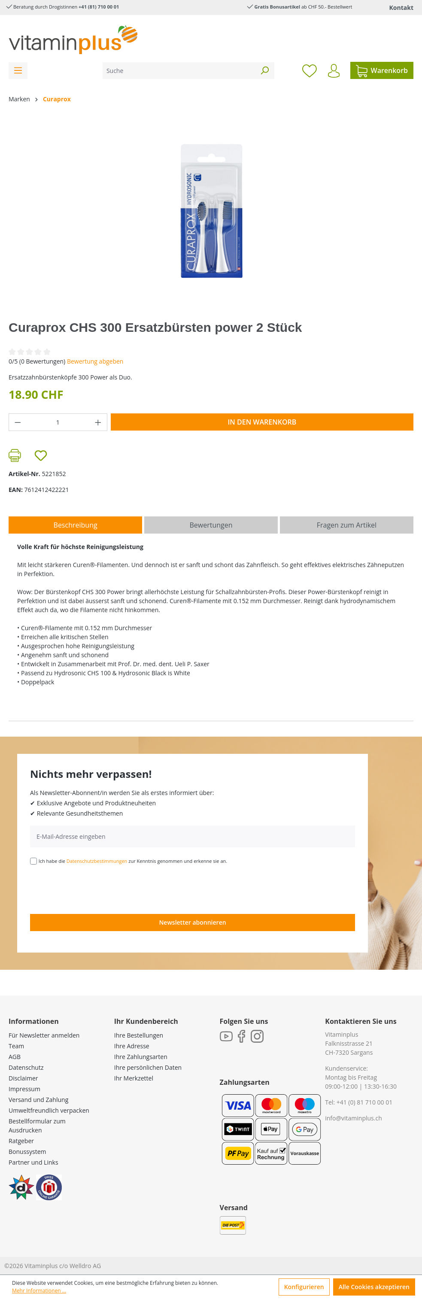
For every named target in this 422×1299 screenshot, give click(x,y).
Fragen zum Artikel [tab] (346, 525)
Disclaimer (23, 1078)
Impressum (24, 1089)
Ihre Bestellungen (138, 1035)
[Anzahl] (58, 422)
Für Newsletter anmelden (44, 1035)
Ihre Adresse (131, 1046)
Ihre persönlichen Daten (148, 1067)
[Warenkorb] (381, 70)
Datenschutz (26, 1067)
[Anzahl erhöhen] (98, 422)
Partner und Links (33, 1162)
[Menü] (18, 70)
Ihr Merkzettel (133, 1078)
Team (16, 1046)
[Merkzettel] (309, 70)
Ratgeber (21, 1141)
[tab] (75, 525)
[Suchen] (264, 70)
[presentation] (95, 888)
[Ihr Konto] (333, 71)
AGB (15, 1057)
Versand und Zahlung (38, 1100)
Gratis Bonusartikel (277, 6)
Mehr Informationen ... (39, 1290)
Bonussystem (27, 1151)
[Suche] (179, 70)
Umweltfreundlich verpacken (49, 1110)
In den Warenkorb (262, 422)
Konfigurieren (304, 1287)
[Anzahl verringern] (18, 422)
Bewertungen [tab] (210, 525)
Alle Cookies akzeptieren (374, 1287)
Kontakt (401, 7)
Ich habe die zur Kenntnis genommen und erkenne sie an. (133, 861)
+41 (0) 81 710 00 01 (365, 1102)
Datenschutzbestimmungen (97, 861)
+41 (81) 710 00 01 (99, 6)
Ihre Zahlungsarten (140, 1057)
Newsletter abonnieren (192, 922)
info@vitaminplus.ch (353, 1118)
